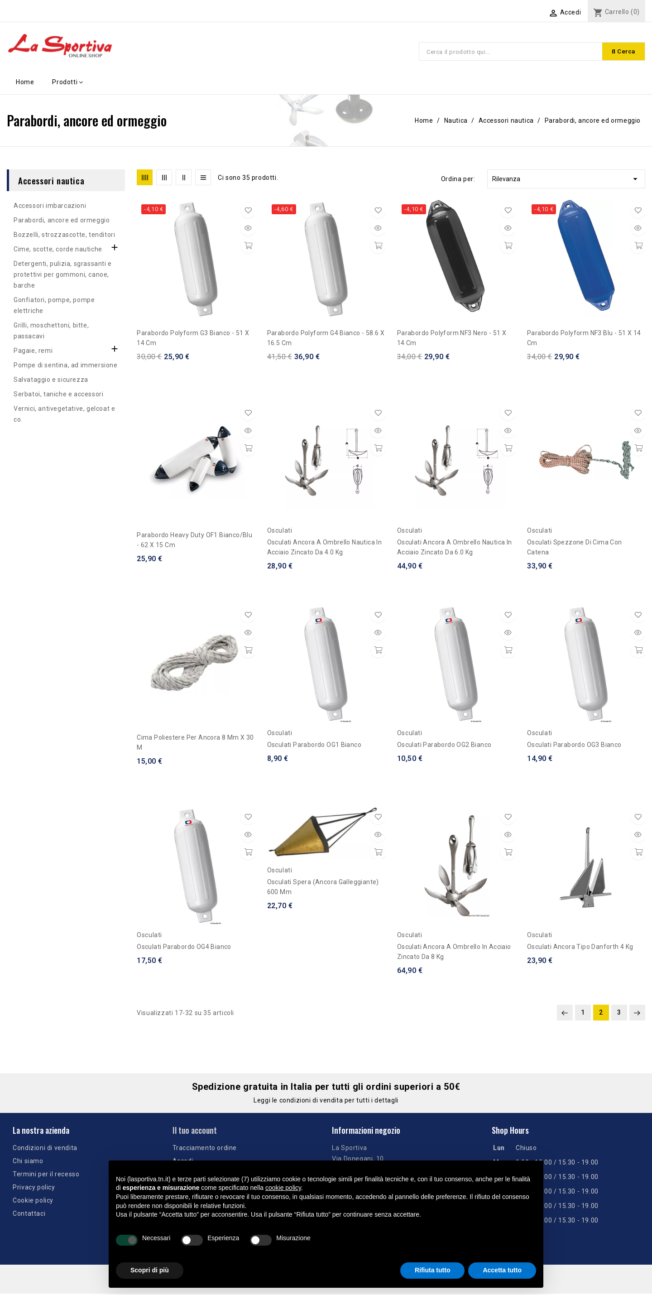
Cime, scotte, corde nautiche (58, 250)
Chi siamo (28, 1162)
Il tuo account (195, 1131)
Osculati (279, 531)
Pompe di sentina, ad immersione (66, 366)
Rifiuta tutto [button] (433, 1270)
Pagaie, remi (33, 352)
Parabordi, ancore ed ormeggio (62, 221)
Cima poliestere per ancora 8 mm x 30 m (195, 743)
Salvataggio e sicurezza (51, 381)
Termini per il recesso (46, 1175)
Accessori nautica (51, 181)
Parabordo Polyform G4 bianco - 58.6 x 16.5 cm (326, 339)
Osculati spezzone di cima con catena (574, 548)
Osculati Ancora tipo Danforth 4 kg (580, 948)
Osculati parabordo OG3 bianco (574, 746)
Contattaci (29, 1214)
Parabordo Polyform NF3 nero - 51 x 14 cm (452, 339)
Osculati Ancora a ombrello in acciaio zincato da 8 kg (454, 953)
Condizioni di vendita (45, 1149)
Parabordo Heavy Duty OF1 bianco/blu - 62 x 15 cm (194, 541)
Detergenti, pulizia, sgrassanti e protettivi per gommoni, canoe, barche (63, 275)
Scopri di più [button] (149, 1270)
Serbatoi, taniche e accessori (58, 395)
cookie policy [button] (283, 1187)
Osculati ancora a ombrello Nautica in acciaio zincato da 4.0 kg (324, 548)
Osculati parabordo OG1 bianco (314, 746)
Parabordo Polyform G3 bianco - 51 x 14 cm (193, 339)
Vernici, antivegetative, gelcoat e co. (64, 415)
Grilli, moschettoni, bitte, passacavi (51, 332)
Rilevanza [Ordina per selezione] (566, 180)
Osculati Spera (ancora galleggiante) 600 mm (323, 888)
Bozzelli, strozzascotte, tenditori (64, 236)
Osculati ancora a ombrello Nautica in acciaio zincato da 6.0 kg (454, 548)
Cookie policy (33, 1201)
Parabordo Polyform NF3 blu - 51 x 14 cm (584, 339)
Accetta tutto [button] (502, 1270)
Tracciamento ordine (205, 1149)
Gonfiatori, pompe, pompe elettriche (54, 307)
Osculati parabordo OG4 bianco (184, 948)
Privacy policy (34, 1188)
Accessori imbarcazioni (50, 207)
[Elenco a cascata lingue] (515, 12)
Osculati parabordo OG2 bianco (444, 746)
